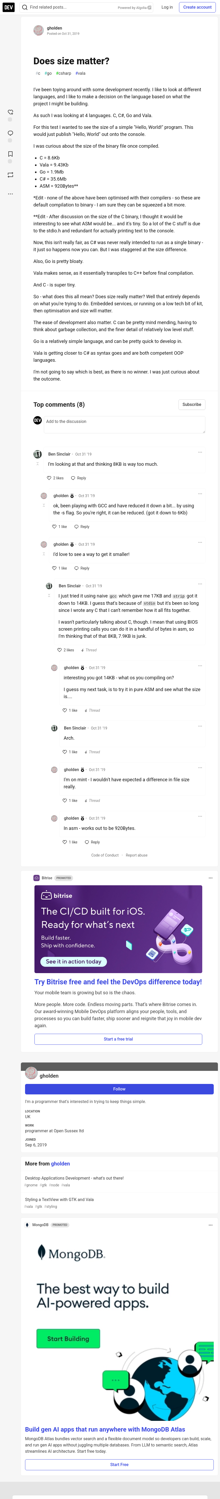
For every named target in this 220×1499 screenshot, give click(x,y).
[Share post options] (10, 194)
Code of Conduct (105, 855)
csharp (63, 73)
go (48, 73)
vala (80, 73)
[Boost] (10, 174)
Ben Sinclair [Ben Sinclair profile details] (59, 454)
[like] (55, 478)
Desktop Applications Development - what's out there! (119, 1182)
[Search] (25, 7)
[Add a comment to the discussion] (124, 424)
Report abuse (136, 855)
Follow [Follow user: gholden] (119, 1089)
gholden (54, 28)
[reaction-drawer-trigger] (10, 115)
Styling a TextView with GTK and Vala (119, 1203)
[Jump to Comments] (10, 136)
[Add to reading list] (10, 156)
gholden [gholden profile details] (61, 495)
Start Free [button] (119, 1464)
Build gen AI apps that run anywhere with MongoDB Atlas (105, 1429)
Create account (197, 7)
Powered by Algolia (134, 8)
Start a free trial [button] (118, 1039)
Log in (167, 7)
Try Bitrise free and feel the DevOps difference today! (118, 982)
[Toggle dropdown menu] (200, 452)
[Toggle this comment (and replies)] (38, 464)
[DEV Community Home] (8, 7)
